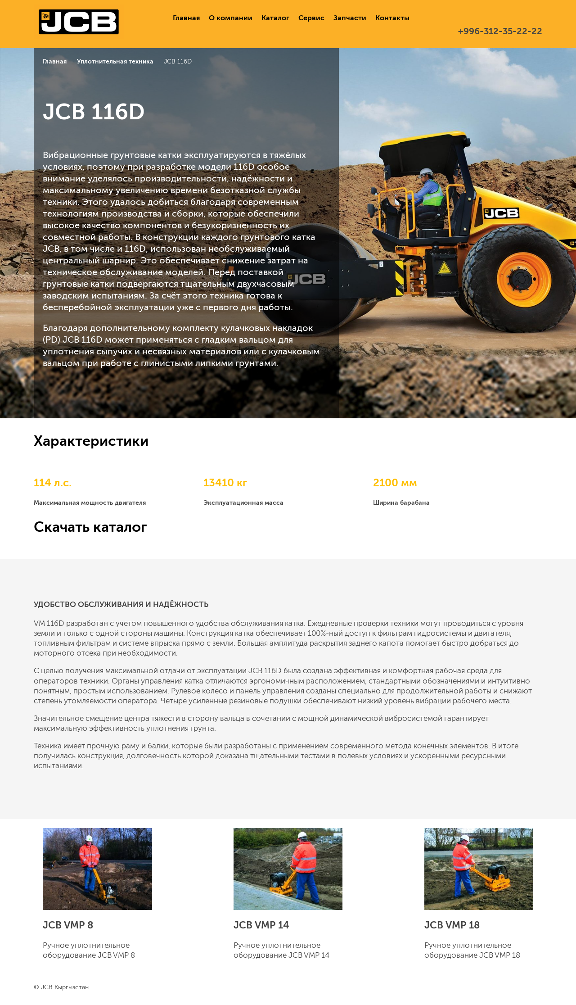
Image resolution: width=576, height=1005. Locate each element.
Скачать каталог (90, 527)
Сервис (311, 18)
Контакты (392, 18)
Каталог (275, 18)
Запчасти (349, 18)
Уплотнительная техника (115, 61)
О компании (230, 18)
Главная (186, 18)
